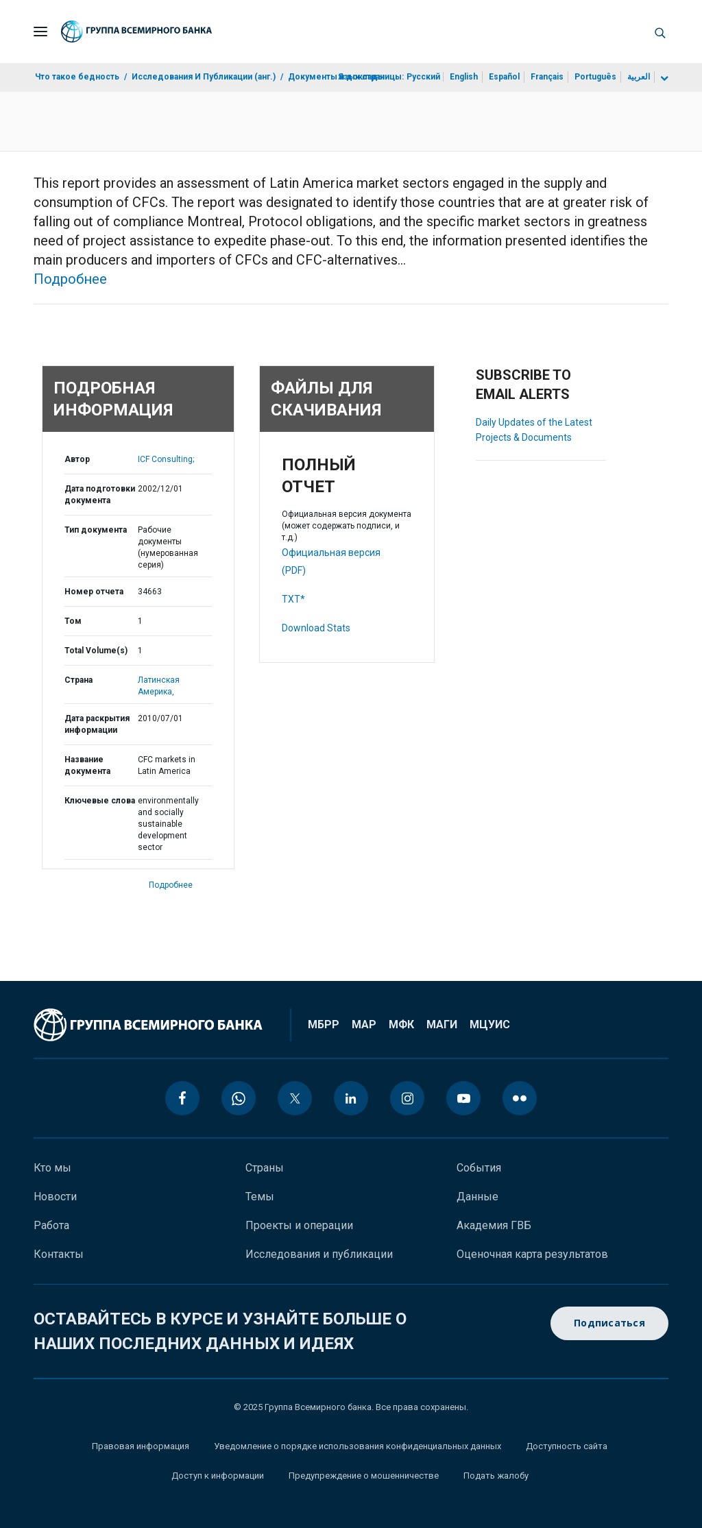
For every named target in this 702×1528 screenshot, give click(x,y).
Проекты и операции (299, 1225)
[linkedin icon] (351, 1098)
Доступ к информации (217, 1475)
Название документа (87, 765)
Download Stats (316, 627)
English (464, 77)
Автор (77, 459)
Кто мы (52, 1167)
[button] (660, 31)
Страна (78, 680)
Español (504, 77)
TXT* (293, 599)
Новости (55, 1196)
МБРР (323, 1024)
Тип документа (95, 530)
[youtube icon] (463, 1098)
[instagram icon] (407, 1098)
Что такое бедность (77, 77)
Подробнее (70, 279)
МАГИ (441, 1024)
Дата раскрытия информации (97, 724)
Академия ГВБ (494, 1225)
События (479, 1167)
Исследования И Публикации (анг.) (204, 77)
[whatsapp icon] (238, 1098)
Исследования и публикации (319, 1254)
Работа (51, 1225)
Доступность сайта (566, 1446)
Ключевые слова (99, 800)
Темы (259, 1196)
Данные (477, 1196)
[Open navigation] (40, 31)
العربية (638, 77)
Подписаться (609, 1323)
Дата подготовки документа (99, 494)
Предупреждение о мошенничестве (364, 1475)
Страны (264, 1167)
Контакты (59, 1254)
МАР (364, 1024)
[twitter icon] (295, 1098)
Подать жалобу (496, 1475)
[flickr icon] (520, 1098)
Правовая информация (140, 1446)
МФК (401, 1024)
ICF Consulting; (166, 459)
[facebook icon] (182, 1098)
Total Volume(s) (96, 650)
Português (595, 77)
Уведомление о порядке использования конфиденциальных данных (357, 1446)
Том (73, 621)
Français (547, 77)
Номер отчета (93, 591)
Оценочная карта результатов (532, 1254)
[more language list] (662, 78)
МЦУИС (490, 1024)
